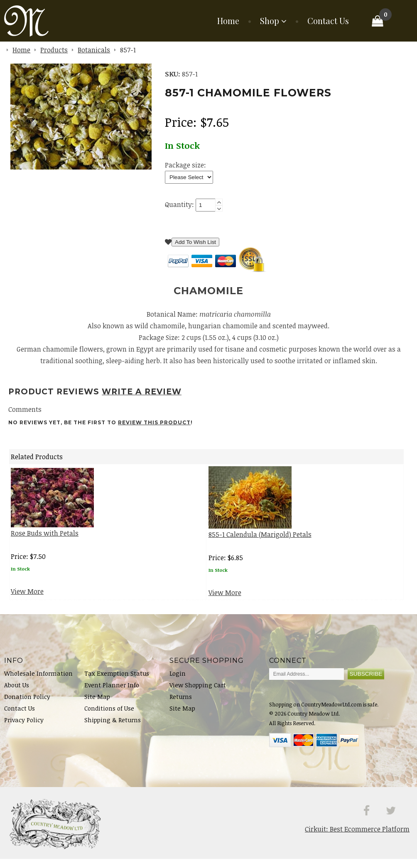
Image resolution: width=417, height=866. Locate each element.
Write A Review (142, 398)
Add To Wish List (195, 249)
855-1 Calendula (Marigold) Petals (260, 541)
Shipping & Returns (112, 727)
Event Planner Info (111, 692)
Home (228, 21)
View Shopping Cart (197, 692)
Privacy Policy (24, 727)
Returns (180, 704)
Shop (269, 21)
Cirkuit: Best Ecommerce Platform (357, 836)
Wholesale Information (38, 680)
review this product (154, 429)
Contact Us (328, 21)
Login (177, 680)
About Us (16, 692)
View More (27, 598)
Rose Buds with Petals (44, 540)
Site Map (97, 704)
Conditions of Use (109, 715)
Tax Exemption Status (116, 680)
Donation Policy (27, 704)
